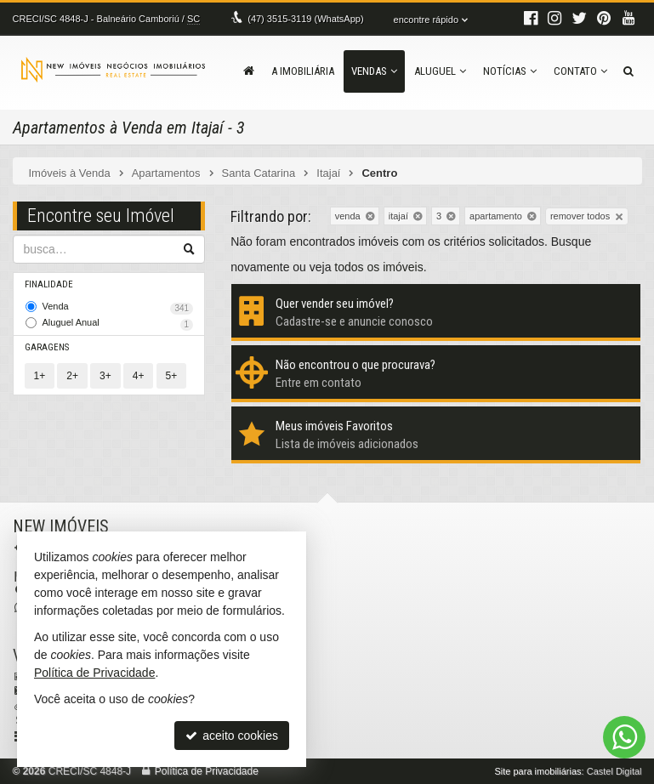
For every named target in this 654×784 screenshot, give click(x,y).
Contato (580, 71)
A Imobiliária (302, 71)
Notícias (510, 71)
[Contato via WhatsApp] (624, 737)
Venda (118, 308)
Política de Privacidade (207, 771)
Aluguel (440, 71)
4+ (139, 376)
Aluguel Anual (118, 324)
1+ (40, 376)
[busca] (628, 71)
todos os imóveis (378, 267)
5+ (172, 376)
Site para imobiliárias (537, 771)
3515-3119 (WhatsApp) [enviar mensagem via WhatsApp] (305, 19)
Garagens (47, 347)
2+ (72, 376)
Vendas (374, 71)
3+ (105, 376)
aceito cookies (231, 735)
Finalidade (49, 284)
